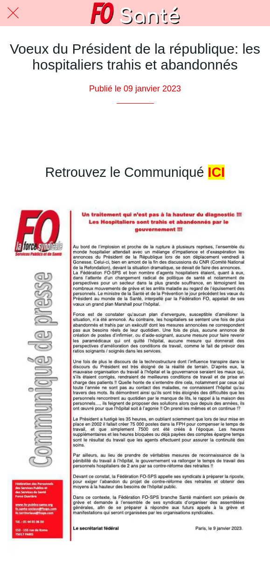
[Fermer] (13, 13)
